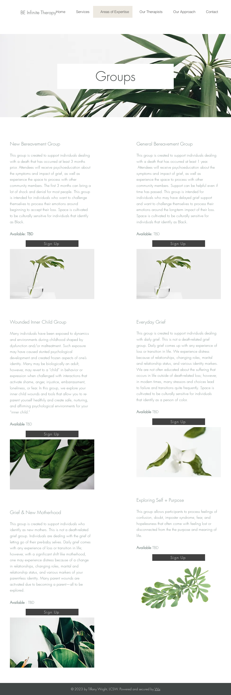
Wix (157, 689)
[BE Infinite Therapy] (38, 12)
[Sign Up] (52, 243)
